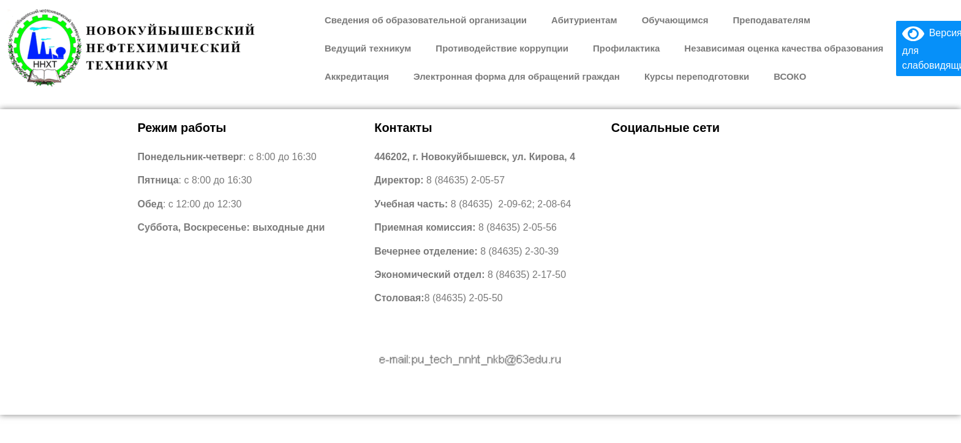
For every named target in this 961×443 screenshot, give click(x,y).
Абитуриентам (584, 20)
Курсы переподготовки (696, 76)
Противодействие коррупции (501, 48)
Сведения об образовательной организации (426, 20)
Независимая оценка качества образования (783, 48)
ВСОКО (790, 76)
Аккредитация (357, 76)
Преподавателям (771, 20)
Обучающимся (675, 20)
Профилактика (626, 48)
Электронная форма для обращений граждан (516, 76)
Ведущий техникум (368, 48)
